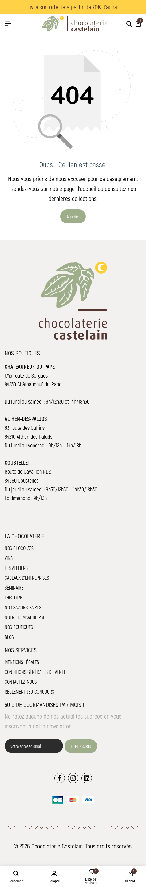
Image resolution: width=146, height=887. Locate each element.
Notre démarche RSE (25, 617)
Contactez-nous (21, 682)
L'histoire (13, 597)
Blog (9, 637)
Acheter (73, 216)
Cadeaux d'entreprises (27, 578)
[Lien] (59, 778)
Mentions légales (22, 662)
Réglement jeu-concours (29, 691)
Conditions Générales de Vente (35, 672)
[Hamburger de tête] (8, 23)
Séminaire (14, 588)
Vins (9, 558)
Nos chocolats (19, 548)
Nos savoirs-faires (23, 607)
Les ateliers (16, 568)
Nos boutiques (19, 627)
